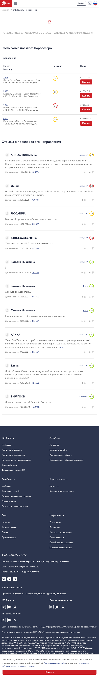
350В (5, 91)
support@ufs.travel (30, 572)
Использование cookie (61, 547)
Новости (6, 522)
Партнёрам (55, 527)
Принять (49, 672)
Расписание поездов (12, 450)
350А (5, 77)
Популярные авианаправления (16, 496)
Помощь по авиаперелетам (15, 506)
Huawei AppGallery (9, 607)
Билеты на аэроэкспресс (62, 491)
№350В (35, 248)
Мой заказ (6, 445)
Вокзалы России (9, 465)
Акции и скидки (9, 527)
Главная (5, 10)
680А (5, 118)
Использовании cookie (55, 663)
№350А (35, 172)
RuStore (15, 607)
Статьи (5, 532)
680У (5, 105)
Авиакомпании (9, 501)
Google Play (4, 607)
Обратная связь (57, 537)
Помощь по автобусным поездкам (66, 460)
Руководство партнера (60, 532)
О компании (55, 522)
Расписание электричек (13, 455)
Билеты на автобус (58, 450)
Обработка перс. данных (61, 542)
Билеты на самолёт (11, 491)
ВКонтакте (4, 579)
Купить (86, 82)
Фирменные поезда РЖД (14, 470)
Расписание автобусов (60, 455)
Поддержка (90, 3)
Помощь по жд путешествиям (16, 460)
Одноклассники (9, 579)
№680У (35, 200)
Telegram (15, 579)
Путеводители (9, 537)
